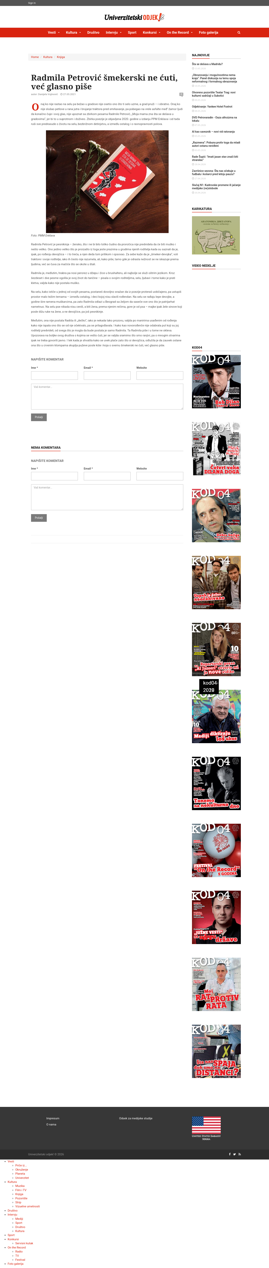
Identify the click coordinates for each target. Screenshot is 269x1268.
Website (141, 367)
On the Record (17, 1247)
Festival (20, 1259)
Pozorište (21, 1198)
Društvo (93, 32)
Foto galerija (208, 32)
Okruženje (21, 1169)
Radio (19, 1251)
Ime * (34, 367)
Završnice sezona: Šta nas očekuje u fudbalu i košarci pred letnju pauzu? (213, 172)
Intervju (12, 1214)
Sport (132, 32)
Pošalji (39, 417)
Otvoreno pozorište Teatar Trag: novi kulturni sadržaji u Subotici (213, 94)
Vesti (11, 1161)
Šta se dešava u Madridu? (207, 64)
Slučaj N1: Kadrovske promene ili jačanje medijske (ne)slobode (216, 186)
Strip (18, 1202)
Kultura (47, 57)
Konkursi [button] (150, 32)
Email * (88, 367)
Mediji (19, 1219)
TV (17, 1255)
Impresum (52, 1118)
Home (35, 57)
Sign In (32, 3)
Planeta (20, 1173)
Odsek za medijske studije (135, 1118)
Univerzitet (22, 1178)
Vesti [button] (52, 32)
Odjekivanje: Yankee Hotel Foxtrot (212, 106)
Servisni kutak (24, 1243)
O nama (51, 1124)
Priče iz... (21, 1165)
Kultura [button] (72, 32)
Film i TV (20, 1190)
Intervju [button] (112, 32)
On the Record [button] (178, 32)
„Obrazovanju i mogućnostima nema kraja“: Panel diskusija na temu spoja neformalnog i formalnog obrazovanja (214, 78)
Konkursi (13, 1239)
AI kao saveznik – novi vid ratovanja (213, 131)
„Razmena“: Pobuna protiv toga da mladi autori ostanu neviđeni (216, 144)
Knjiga (61, 57)
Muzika (20, 1186)
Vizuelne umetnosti (27, 1206)
